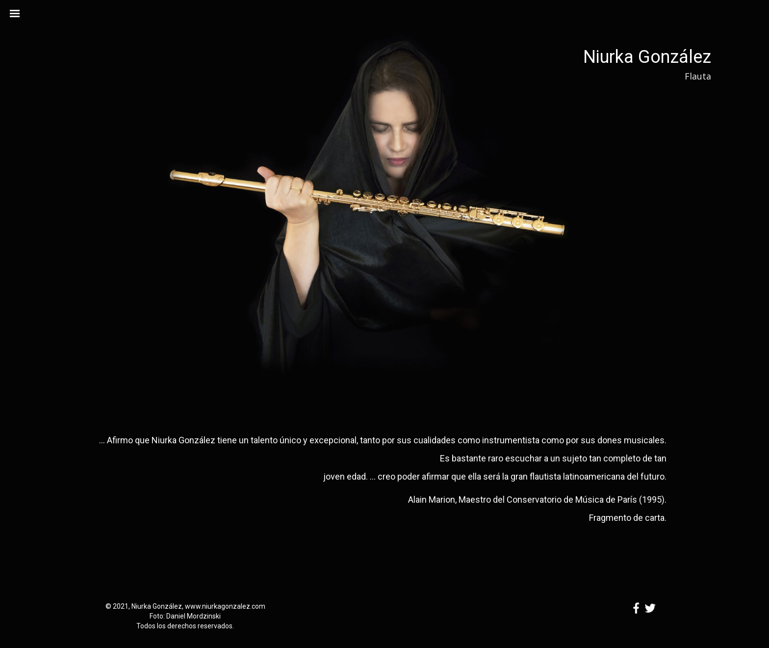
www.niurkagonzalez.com (225, 606)
